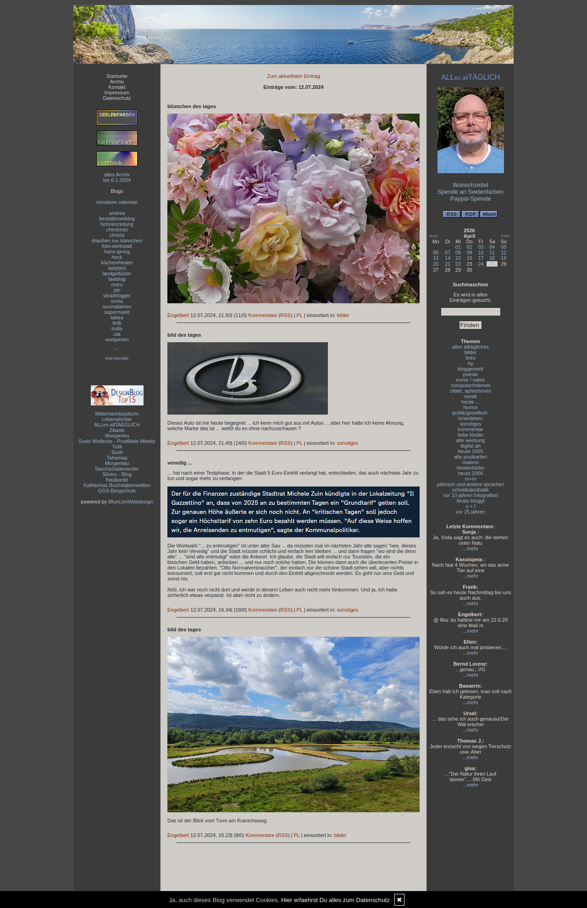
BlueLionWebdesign (130, 501)
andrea (117, 213)
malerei (470, 462)
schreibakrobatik (470, 489)
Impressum (117, 92)
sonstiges (347, 443)
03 (480, 247)
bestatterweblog (117, 218)
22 (458, 264)
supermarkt (116, 312)
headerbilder (470, 467)
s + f (470, 506)
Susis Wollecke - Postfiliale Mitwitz (116, 441)
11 (492, 252)
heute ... (470, 402)
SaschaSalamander (117, 468)
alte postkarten (470, 456)
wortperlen (116, 339)
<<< (433, 236)
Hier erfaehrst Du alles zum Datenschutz (335, 900)
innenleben (470, 418)
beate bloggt (471, 500)
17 (480, 258)
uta (116, 334)
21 (447, 264)
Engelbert (178, 315)
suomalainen (117, 306)
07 (447, 252)
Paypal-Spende (470, 198)
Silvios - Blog (117, 474)
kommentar (470, 429)
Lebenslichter (117, 419)
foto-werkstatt (117, 246)
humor (470, 407)
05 (503, 247)
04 (492, 247)
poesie (470, 374)
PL (300, 315)
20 (435, 264)
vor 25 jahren (470, 511)
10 (480, 252)
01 (458, 247)
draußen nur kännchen (117, 240)
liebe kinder (470, 435)
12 (503, 252)
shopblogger (117, 295)
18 (492, 258)
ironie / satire (470, 380)
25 (492, 264)
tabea (117, 317)
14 (447, 258)
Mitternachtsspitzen (117, 413)
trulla (116, 328)
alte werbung (470, 440)
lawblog (116, 279)
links (470, 358)
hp (470, 363)
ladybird (117, 268)
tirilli (117, 323)
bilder (343, 315)
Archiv (117, 81)
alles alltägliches (470, 347)
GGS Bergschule (117, 490)
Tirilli (117, 446)
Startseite (116, 76)
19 (503, 258)
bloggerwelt (470, 369)
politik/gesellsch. (470, 413)
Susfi (116, 452)
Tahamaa (116, 457)
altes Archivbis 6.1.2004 (117, 177)
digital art (470, 446)
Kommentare (263, 315)
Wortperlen (117, 435)
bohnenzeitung (116, 224)
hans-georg (117, 251)
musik (470, 396)
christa (117, 235)
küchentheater (117, 262)
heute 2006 (470, 473)
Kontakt (116, 87)
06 (435, 252)
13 (435, 258)
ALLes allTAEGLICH (116, 424)
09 (469, 252)
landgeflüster (117, 273)
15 (458, 258)
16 (469, 258)
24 (480, 264)
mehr (472, 548)
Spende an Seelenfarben (470, 191)
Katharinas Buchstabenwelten (116, 485)
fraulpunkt (117, 479)
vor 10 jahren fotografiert (470, 495)
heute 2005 (470, 451)
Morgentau (117, 463)
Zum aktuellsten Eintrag (293, 76)
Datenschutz (117, 98)
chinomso (116, 229)
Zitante (117, 430)
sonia (117, 301)
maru (116, 284)
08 (458, 252)
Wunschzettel (470, 184)
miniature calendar (117, 202)
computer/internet (470, 385)
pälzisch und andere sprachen (470, 484)
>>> (505, 236)
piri (117, 290)
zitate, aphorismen (470, 391)
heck (116, 257)
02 (469, 247)
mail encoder (117, 358)
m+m (470, 478)
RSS (285, 315)
